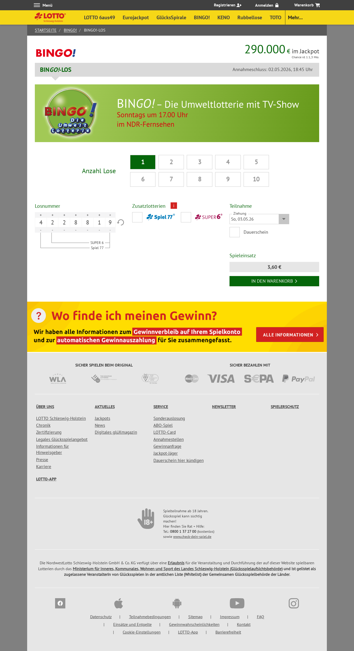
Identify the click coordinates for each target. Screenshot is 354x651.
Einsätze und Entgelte (132, 624)
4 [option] (41, 222)
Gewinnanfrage (167, 446)
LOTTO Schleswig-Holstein (61, 418)
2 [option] (52, 222)
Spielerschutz (285, 406)
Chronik (43, 425)
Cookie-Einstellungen (142, 632)
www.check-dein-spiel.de (192, 536)
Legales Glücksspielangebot (62, 439)
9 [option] (110, 222)
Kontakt (244, 624)
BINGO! (70, 30)
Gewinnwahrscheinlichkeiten (194, 624)
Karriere (43, 466)
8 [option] (75, 222)
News (100, 425)
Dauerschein (256, 232)
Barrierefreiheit (228, 632)
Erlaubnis (176, 562)
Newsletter (224, 406)
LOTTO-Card (164, 432)
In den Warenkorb (274, 281)
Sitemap (195, 616)
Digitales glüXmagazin (116, 432)
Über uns (45, 406)
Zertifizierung (48, 432)
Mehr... (295, 17)
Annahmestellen (168, 439)
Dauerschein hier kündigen (178, 460)
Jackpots (102, 418)
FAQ (260, 616)
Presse (42, 459)
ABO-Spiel (163, 425)
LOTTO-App (46, 478)
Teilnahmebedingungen (150, 616)
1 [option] (99, 222)
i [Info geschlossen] (173, 206)
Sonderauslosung (169, 418)
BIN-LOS (55, 70)
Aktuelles (105, 406)
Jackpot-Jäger (165, 453)
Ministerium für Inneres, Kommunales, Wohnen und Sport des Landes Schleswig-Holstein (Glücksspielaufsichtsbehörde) (178, 568)
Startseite (46, 30)
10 (256, 179)
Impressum (230, 616)
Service (160, 406)
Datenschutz (101, 616)
